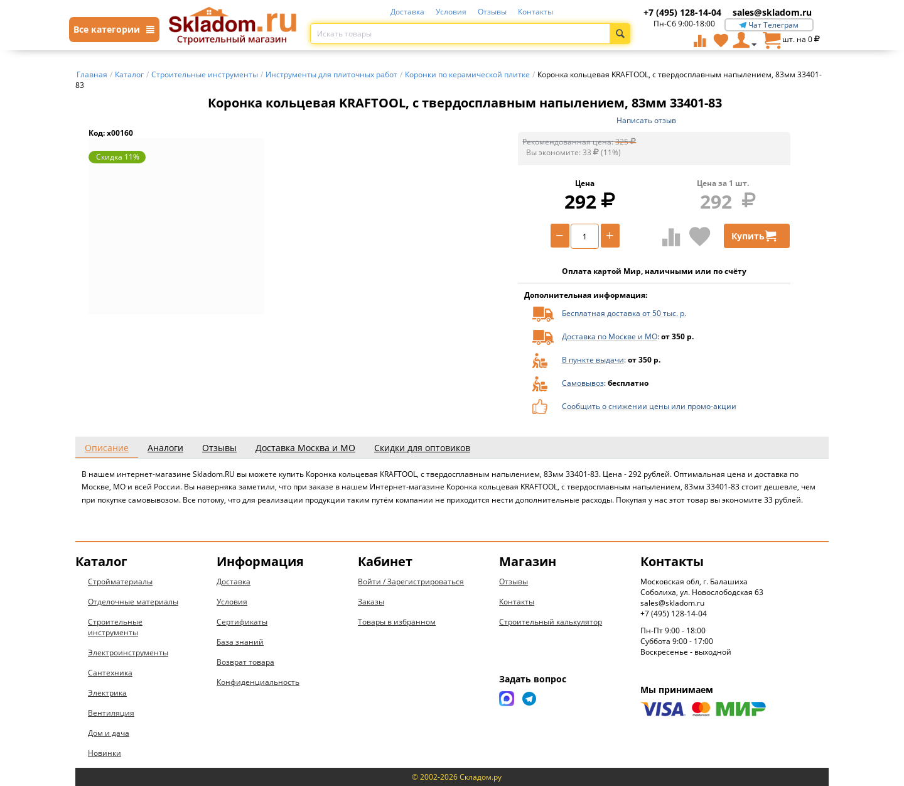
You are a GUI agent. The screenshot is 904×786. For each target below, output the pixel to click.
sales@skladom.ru (772, 12)
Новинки (104, 753)
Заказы (371, 601)
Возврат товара (245, 662)
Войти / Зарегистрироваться (411, 581)
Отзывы (492, 11)
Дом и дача (108, 733)
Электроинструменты (128, 652)
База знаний (240, 641)
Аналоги (165, 448)
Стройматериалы (120, 581)
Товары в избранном (397, 621)
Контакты (535, 11)
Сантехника (110, 672)
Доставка (407, 11)
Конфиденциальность (258, 682)
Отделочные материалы (133, 601)
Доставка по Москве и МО (609, 336)
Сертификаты (242, 621)
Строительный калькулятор (550, 621)
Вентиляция (111, 712)
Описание (107, 448)
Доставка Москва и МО (305, 448)
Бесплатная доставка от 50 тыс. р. (624, 313)
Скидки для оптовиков (422, 448)
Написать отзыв (646, 120)
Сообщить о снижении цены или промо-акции (649, 406)
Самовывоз (583, 383)
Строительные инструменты (115, 627)
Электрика (107, 692)
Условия (451, 11)
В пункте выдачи (593, 359)
